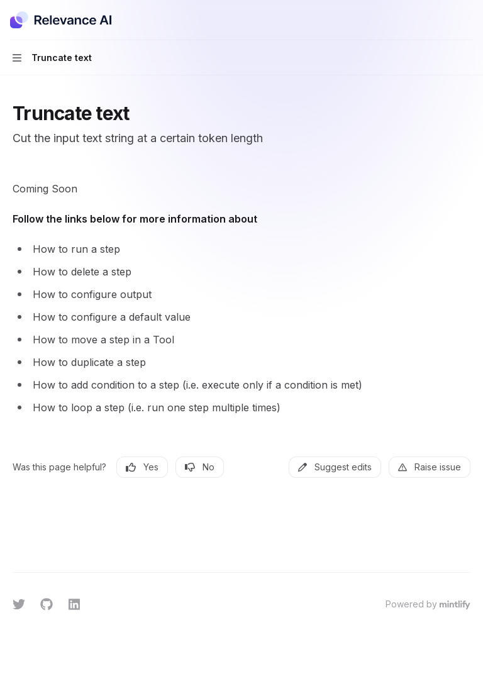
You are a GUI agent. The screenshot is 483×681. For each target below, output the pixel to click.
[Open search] (443, 20)
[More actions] (466, 20)
